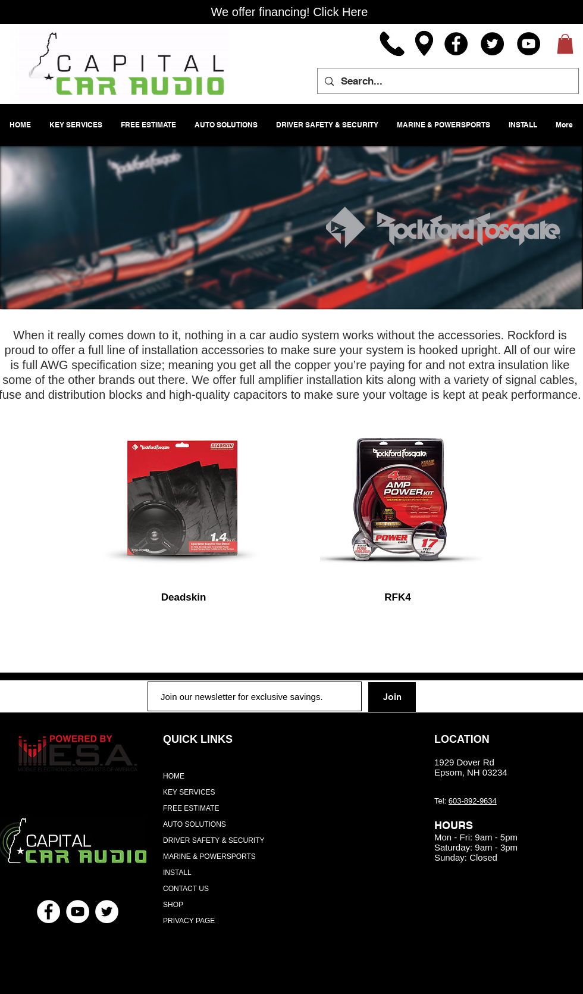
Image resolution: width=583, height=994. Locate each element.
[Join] (392, 697)
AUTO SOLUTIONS (194, 824)
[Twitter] (492, 43)
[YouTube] (528, 43)
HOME (173, 776)
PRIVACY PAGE (189, 921)
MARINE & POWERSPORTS (209, 856)
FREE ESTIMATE (191, 808)
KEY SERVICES (189, 792)
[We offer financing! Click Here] (289, 11)
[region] (184, 500)
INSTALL (177, 872)
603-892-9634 (473, 800)
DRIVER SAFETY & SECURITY (213, 840)
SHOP (173, 905)
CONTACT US (186, 888)
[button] (565, 44)
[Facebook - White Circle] (48, 911)
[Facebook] (456, 43)
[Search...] (447, 80)
